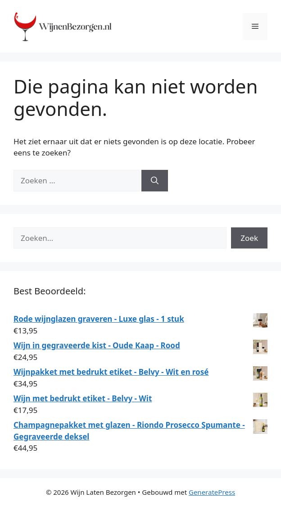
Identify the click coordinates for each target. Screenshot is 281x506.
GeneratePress (212, 492)
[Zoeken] (154, 180)
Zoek (249, 238)
